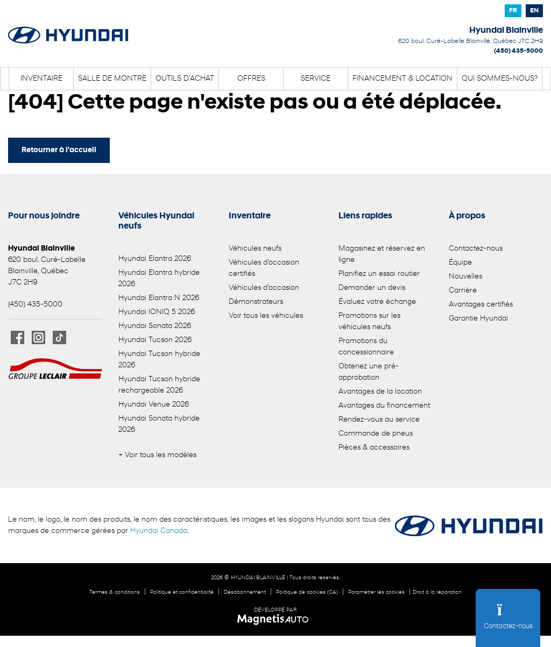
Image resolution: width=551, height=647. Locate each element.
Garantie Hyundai (478, 319)
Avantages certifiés (481, 305)
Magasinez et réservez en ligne (381, 254)
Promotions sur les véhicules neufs (369, 321)
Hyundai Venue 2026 (153, 405)
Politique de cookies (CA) (307, 592)
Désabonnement (245, 592)
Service (315, 79)
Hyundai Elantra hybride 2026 (159, 278)
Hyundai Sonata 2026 (154, 326)
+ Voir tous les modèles (157, 455)
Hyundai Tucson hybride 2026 (159, 359)
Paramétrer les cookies (376, 592)
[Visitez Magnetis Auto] (275, 619)
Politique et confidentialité (182, 592)
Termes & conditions (114, 592)
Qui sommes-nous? (500, 79)
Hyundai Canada (158, 531)
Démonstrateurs (256, 302)
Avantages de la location (380, 392)
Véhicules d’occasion (264, 288)
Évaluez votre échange (377, 302)
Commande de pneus (375, 434)
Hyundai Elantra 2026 (154, 259)
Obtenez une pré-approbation (368, 372)
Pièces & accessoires (373, 448)
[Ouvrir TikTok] (59, 337)
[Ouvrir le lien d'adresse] (470, 41)
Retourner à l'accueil (59, 150)
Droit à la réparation (437, 592)
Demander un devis (371, 288)
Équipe (460, 263)
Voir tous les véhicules (266, 316)
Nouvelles (465, 277)
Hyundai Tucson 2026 (155, 340)
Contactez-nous (476, 249)
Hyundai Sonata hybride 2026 (159, 424)
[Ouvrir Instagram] (38, 337)
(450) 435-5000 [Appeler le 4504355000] (518, 51)
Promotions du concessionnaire (366, 347)
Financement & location (402, 79)
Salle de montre (112, 79)
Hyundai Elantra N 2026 (158, 298)
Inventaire (41, 79)
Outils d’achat (185, 79)
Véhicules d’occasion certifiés (264, 268)
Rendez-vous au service (379, 420)
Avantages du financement (384, 406)
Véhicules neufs (255, 249)
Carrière (463, 291)
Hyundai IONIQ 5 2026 (156, 312)
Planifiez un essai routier (379, 274)
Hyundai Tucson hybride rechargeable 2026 (159, 385)
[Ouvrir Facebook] (17, 337)
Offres (251, 79)
